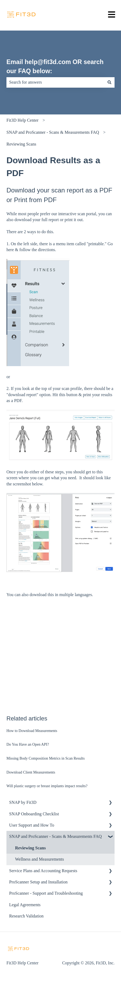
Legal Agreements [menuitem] (25, 904)
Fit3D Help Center (22, 120)
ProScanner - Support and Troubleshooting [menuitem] (46, 893)
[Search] (109, 82)
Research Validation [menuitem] (26, 916)
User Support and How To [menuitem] (31, 825)
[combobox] (55, 82)
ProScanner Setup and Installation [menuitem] (38, 882)
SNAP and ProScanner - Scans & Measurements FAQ (52, 132)
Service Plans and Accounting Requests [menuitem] (43, 870)
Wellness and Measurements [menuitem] (39, 859)
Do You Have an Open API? (27, 744)
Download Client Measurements (30, 772)
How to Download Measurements (31, 731)
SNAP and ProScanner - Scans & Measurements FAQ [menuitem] (55, 836)
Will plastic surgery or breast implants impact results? (46, 786)
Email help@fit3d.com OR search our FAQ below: (55, 66)
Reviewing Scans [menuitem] (30, 848)
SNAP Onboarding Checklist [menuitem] (34, 814)
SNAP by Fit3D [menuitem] (23, 802)
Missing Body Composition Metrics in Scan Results (45, 758)
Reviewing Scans (21, 144)
